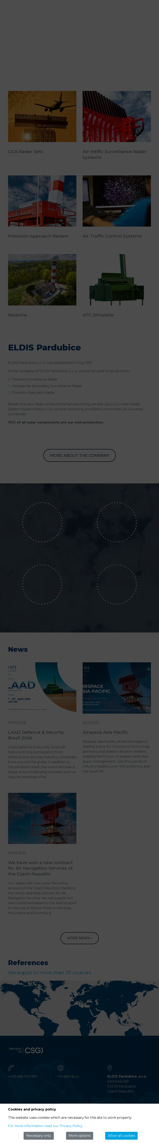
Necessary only (38, 1136)
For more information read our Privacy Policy (45, 1126)
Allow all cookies (121, 1136)
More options (79, 1136)
